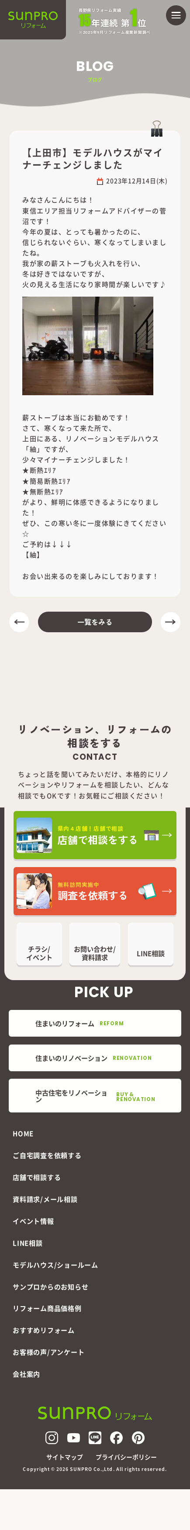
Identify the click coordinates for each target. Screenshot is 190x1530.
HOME (23, 1133)
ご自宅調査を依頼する (47, 1155)
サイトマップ (64, 1457)
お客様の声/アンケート (48, 1351)
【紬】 (33, 554)
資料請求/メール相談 (45, 1199)
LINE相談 (28, 1242)
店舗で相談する (37, 1177)
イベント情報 (33, 1220)
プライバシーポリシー (126, 1457)
